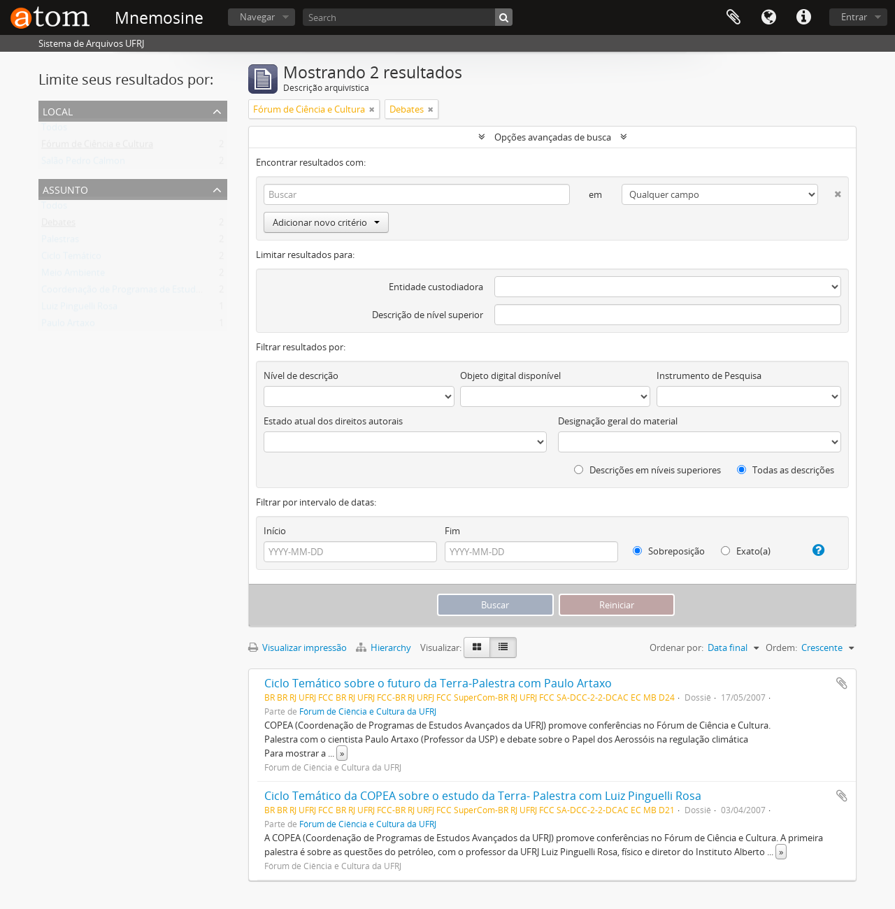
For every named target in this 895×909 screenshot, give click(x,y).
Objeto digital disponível (510, 375)
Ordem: (781, 647)
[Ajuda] (812, 550)
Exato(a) (746, 551)
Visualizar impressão (297, 647)
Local (58, 110)
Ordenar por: (676, 647)
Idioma (768, 17)
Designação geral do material (618, 421)
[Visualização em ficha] (477, 647)
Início (275, 530)
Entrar (854, 16)
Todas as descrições (785, 470)
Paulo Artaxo (68, 326)
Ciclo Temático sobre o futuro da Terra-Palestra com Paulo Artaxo (438, 683)
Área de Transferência (733, 17)
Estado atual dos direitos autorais (333, 421)
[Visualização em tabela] (503, 647)
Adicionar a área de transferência (842, 683)
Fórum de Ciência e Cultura (97, 147)
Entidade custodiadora (436, 286)
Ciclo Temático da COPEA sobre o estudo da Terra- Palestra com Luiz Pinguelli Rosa (482, 795)
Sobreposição (669, 551)
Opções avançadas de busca (552, 137)
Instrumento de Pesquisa (709, 375)
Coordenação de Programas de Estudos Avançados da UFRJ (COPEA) (182, 292)
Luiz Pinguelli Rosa (79, 309)
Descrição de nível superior (427, 314)
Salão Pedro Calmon (83, 163)
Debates (58, 225)
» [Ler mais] (342, 753)
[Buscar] (504, 17)
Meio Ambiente (73, 275)
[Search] (408, 17)
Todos (54, 130)
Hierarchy (384, 647)
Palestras (60, 242)
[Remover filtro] (372, 109)
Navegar (257, 16)
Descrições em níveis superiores (647, 470)
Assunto (65, 188)
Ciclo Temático (71, 258)
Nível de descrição (301, 375)
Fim (452, 530)
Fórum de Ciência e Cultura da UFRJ (367, 711)
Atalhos (803, 17)
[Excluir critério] (829, 191)
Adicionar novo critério (326, 222)
